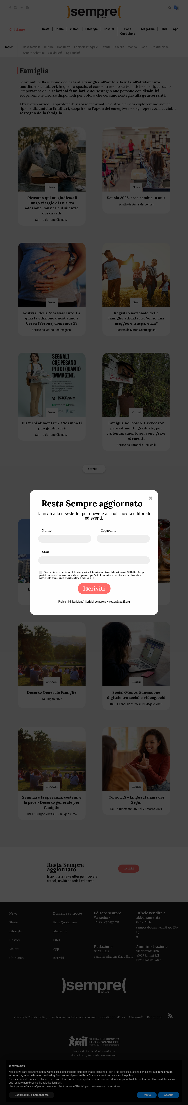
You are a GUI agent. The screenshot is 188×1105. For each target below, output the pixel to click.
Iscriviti (94, 588)
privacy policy (83, 572)
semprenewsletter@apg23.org (112, 601)
